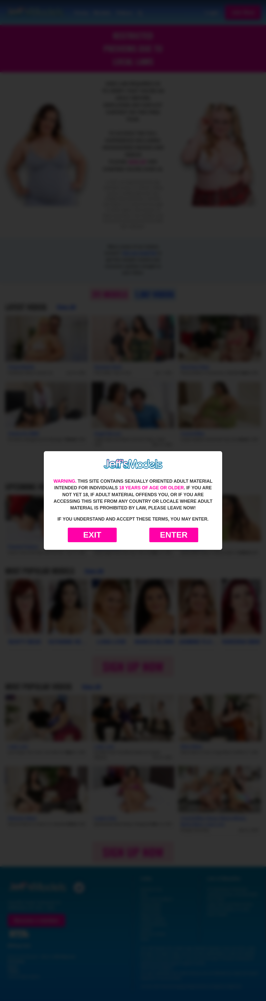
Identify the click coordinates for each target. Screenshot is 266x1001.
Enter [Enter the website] (174, 534)
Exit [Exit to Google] (92, 534)
